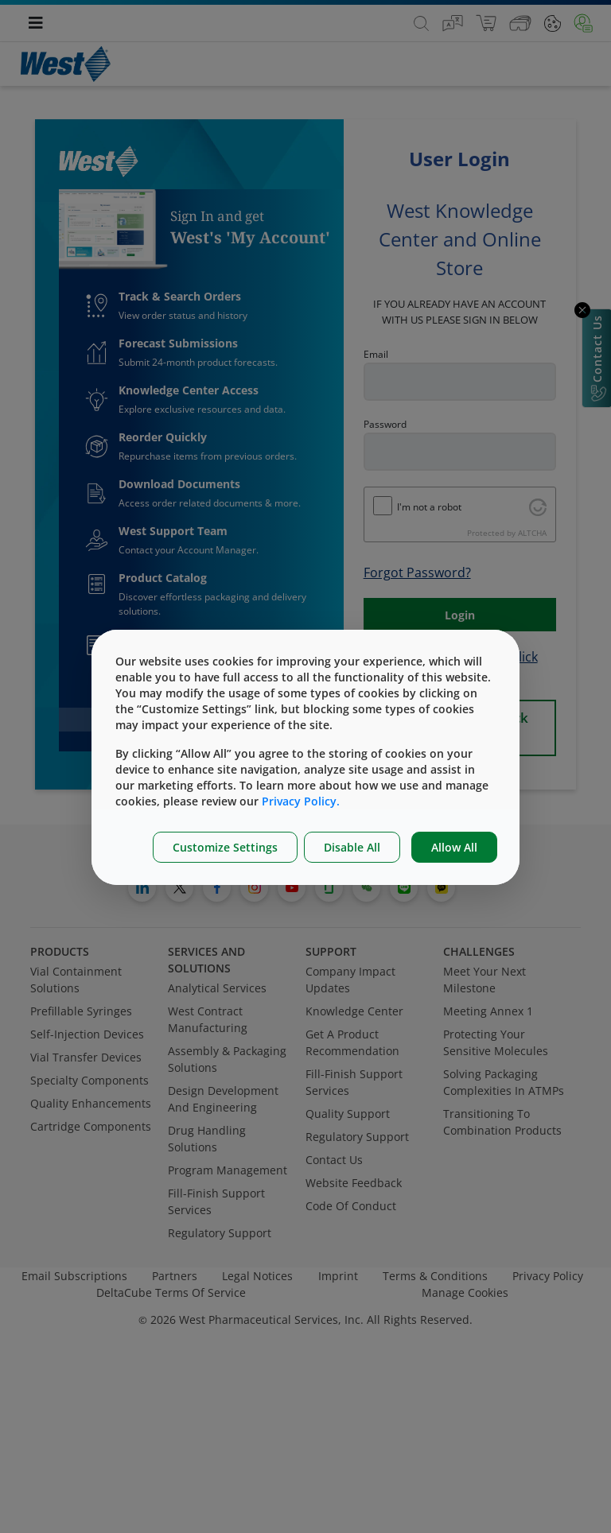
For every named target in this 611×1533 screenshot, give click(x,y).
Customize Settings (225, 847)
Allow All (454, 847)
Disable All (352, 847)
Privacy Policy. (301, 801)
